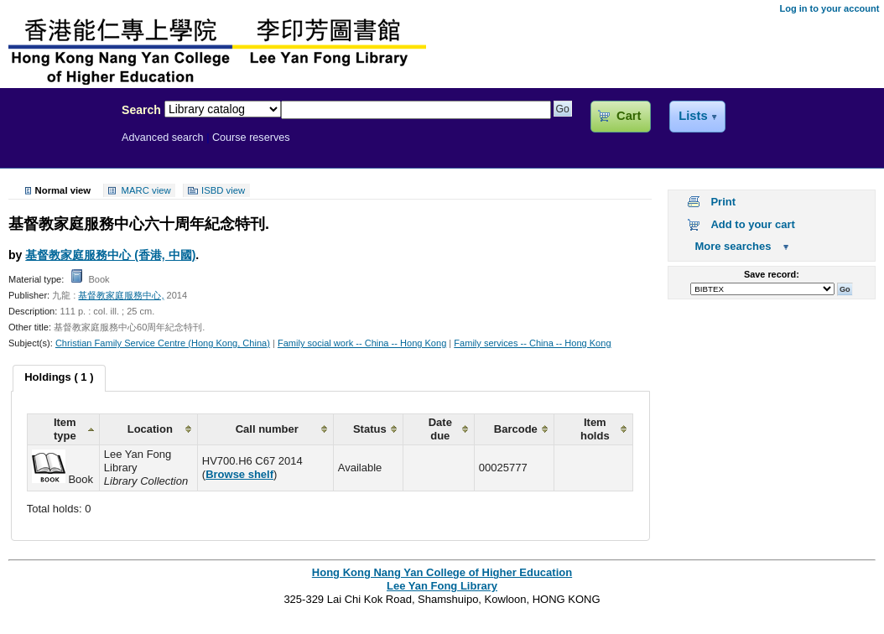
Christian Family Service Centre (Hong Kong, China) (162, 343)
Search (141, 110)
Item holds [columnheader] (595, 429)
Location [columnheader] (150, 429)
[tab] (59, 378)
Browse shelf (239, 474)
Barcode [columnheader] (516, 429)
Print (723, 201)
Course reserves (251, 137)
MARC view (146, 190)
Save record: (771, 274)
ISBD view (223, 190)
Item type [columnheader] (65, 429)
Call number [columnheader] (267, 429)
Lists (693, 115)
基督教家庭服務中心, (121, 295)
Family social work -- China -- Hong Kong (362, 343)
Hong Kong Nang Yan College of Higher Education (442, 572)
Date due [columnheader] (440, 429)
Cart (628, 115)
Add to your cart (752, 224)
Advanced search (163, 137)
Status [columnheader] (370, 429)
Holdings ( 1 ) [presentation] (58, 377)
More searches (732, 246)
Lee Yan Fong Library (56, 146)
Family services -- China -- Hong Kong (532, 343)
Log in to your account (829, 8)
